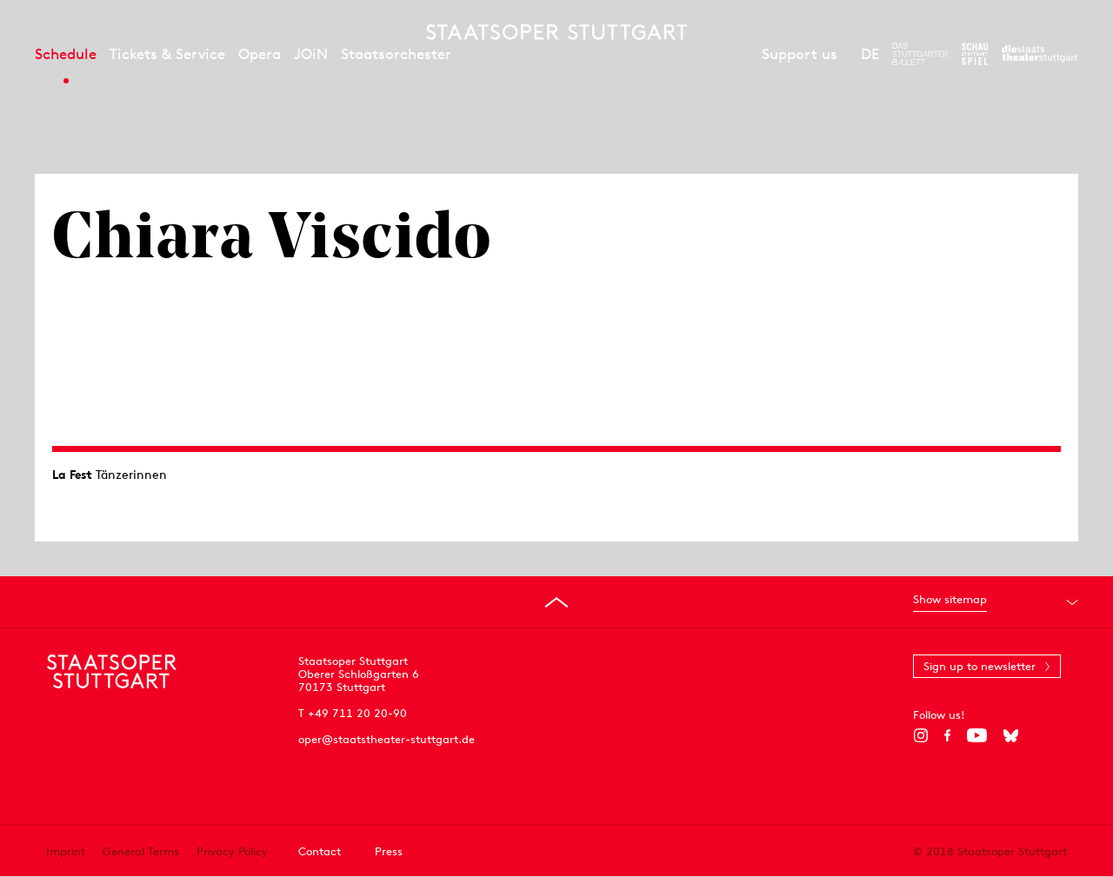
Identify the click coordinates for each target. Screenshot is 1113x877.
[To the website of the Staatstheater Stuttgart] (1039, 54)
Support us (799, 53)
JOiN (311, 53)
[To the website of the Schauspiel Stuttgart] (975, 54)
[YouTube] (977, 735)
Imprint (65, 851)
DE (870, 53)
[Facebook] (947, 735)
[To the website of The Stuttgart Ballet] (920, 54)
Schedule (66, 53)
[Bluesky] (1010, 735)
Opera (259, 53)
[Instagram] (920, 735)
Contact (319, 851)
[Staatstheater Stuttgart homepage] (556, 32)
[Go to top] (556, 602)
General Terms (141, 851)
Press (389, 851)
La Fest (72, 474)
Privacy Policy (232, 851)
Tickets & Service (167, 53)
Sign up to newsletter (979, 666)
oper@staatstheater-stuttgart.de (386, 739)
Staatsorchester (396, 53)
